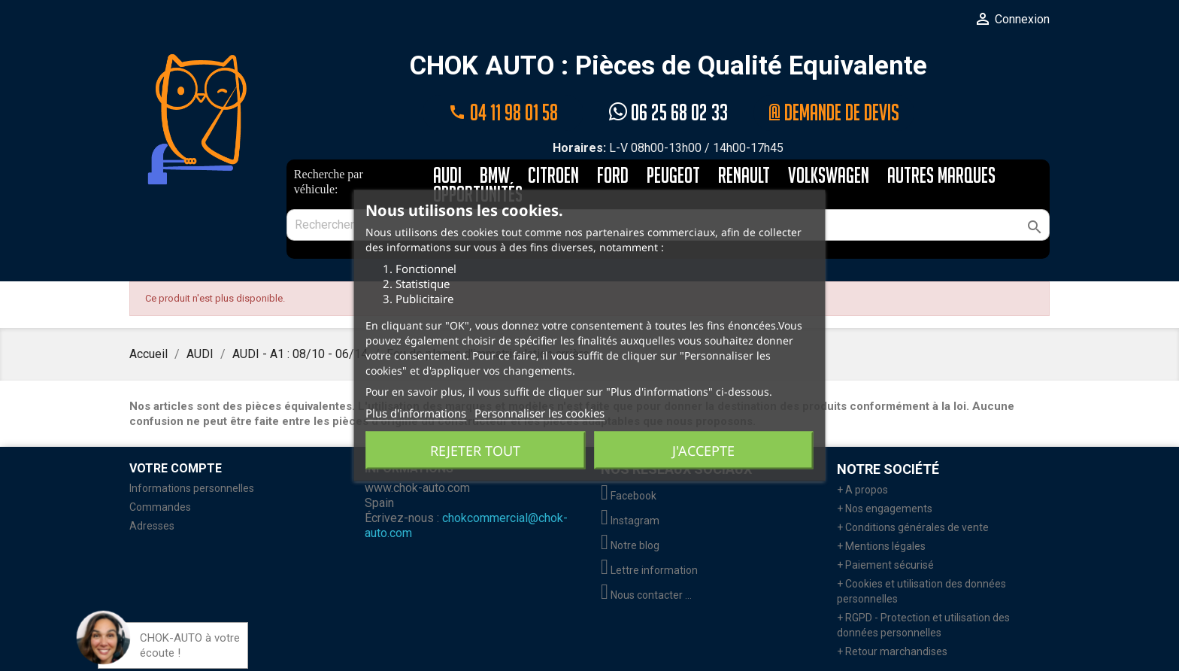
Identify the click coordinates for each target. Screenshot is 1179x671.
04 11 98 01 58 (503, 112)
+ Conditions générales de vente (913, 527)
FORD (613, 176)
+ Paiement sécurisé (885, 565)
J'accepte (703, 451)
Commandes (160, 507)
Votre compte (175, 468)
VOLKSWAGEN (828, 176)
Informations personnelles (191, 488)
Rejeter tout (475, 451)
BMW (495, 176)
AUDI (447, 176)
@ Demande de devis (833, 112)
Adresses (151, 526)
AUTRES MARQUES (941, 176)
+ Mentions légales (881, 546)
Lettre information (649, 570)
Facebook (628, 496)
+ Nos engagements (884, 508)
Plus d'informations (415, 413)
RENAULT (744, 176)
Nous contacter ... (646, 595)
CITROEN (553, 176)
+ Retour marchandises (892, 651)
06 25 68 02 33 (668, 112)
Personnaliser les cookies (539, 413)
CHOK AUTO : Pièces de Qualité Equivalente (668, 66)
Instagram (630, 521)
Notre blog (630, 545)
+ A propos (862, 490)
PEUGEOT (673, 176)
